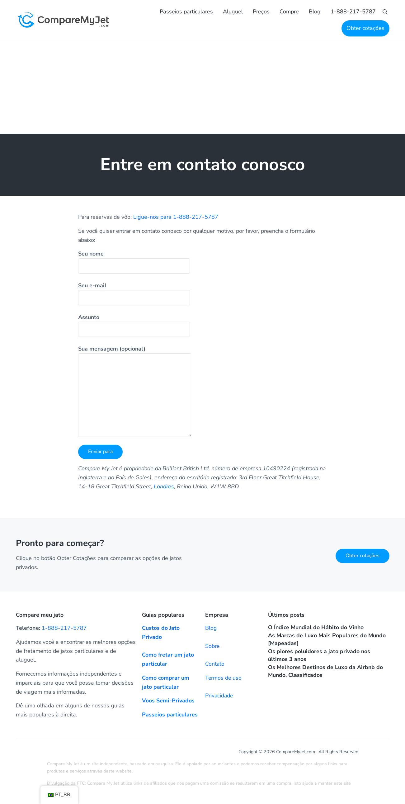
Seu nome (134, 263)
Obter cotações (362, 555)
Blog (211, 628)
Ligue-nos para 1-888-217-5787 (176, 218)
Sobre (212, 646)
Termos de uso (223, 678)
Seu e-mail (134, 295)
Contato (215, 664)
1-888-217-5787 (64, 628)
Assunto (134, 326)
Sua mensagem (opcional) (134, 392)
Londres (183, 487)
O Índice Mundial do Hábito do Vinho (316, 627)
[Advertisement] (202, 88)
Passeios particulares (170, 714)
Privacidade (219, 695)
